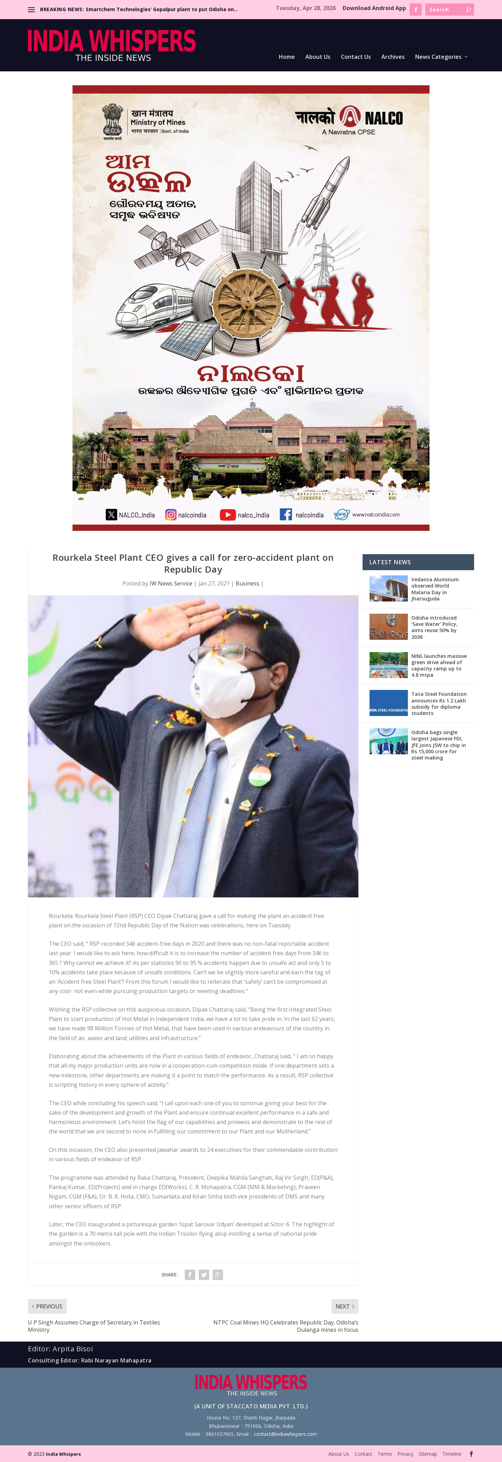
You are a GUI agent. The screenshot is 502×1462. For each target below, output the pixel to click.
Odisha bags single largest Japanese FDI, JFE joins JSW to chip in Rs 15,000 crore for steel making (438, 745)
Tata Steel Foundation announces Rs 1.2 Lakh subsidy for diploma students (439, 703)
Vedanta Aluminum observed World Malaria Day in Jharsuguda (435, 589)
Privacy (405, 1454)
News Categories (438, 57)
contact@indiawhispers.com (285, 1434)
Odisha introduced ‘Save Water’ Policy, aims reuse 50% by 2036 (434, 627)
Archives (393, 57)
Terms (385, 1454)
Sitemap (428, 1454)
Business (247, 583)
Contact (363, 1454)
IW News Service (171, 583)
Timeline (452, 1454)
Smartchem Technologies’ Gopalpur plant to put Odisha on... (162, 9)
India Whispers (63, 1454)
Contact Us (356, 57)
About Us (317, 57)
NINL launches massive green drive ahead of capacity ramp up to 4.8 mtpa (439, 665)
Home (287, 57)
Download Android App (374, 8)
